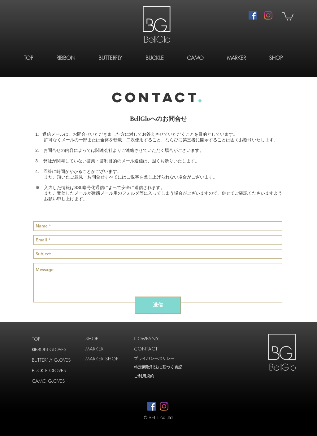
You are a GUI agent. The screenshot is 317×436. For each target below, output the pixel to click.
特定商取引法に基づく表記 (158, 367)
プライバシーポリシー (154, 358)
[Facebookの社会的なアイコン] (253, 15)
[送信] (158, 305)
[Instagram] (268, 15)
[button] (287, 15)
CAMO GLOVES (48, 381)
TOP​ (36, 339)
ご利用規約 (144, 376)
